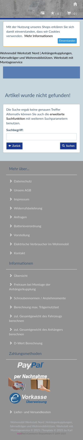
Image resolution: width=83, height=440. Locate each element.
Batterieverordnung (25, 226)
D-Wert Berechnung (25, 343)
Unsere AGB (20, 190)
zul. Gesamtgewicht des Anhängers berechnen (36, 331)
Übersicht (18, 275)
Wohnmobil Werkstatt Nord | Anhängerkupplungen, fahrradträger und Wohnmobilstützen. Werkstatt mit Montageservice (36, 57)
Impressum (19, 199)
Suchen (68, 145)
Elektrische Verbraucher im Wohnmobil (39, 244)
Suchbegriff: (15, 130)
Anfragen (18, 217)
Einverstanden (67, 40)
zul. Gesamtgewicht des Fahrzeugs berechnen (35, 318)
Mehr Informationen (38, 36)
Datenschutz (20, 181)
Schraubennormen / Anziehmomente (37, 298)
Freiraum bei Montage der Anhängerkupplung (29, 286)
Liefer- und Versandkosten (30, 412)
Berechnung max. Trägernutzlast (34, 307)
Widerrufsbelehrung (25, 208)
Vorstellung (19, 235)
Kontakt (17, 253)
